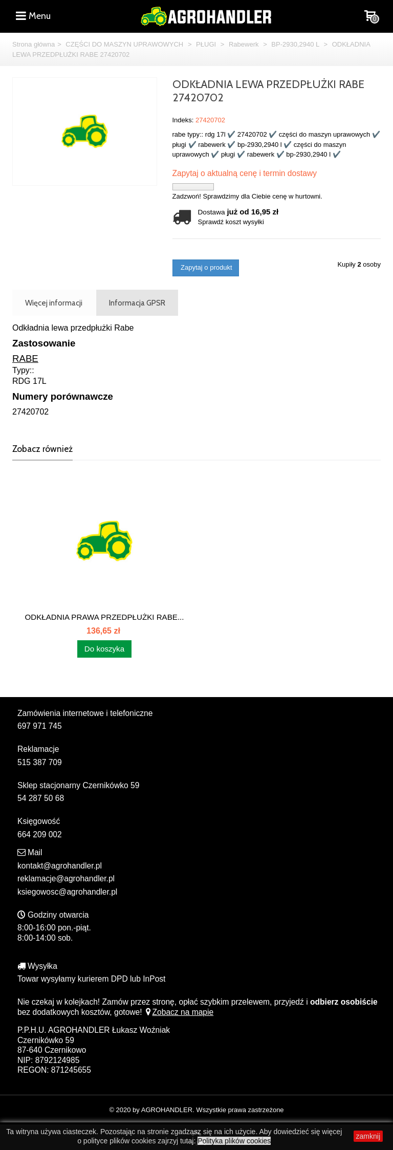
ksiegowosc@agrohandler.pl (67, 891)
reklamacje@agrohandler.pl (66, 878)
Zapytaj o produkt (205, 267)
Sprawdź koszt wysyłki (231, 222)
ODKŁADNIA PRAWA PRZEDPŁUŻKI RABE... (104, 617)
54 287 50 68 (40, 798)
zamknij (368, 1136)
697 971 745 (39, 726)
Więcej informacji (53, 303)
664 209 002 (39, 834)
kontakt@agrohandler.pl (59, 865)
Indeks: (183, 120)
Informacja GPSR (137, 303)
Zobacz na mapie (178, 1012)
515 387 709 (39, 762)
